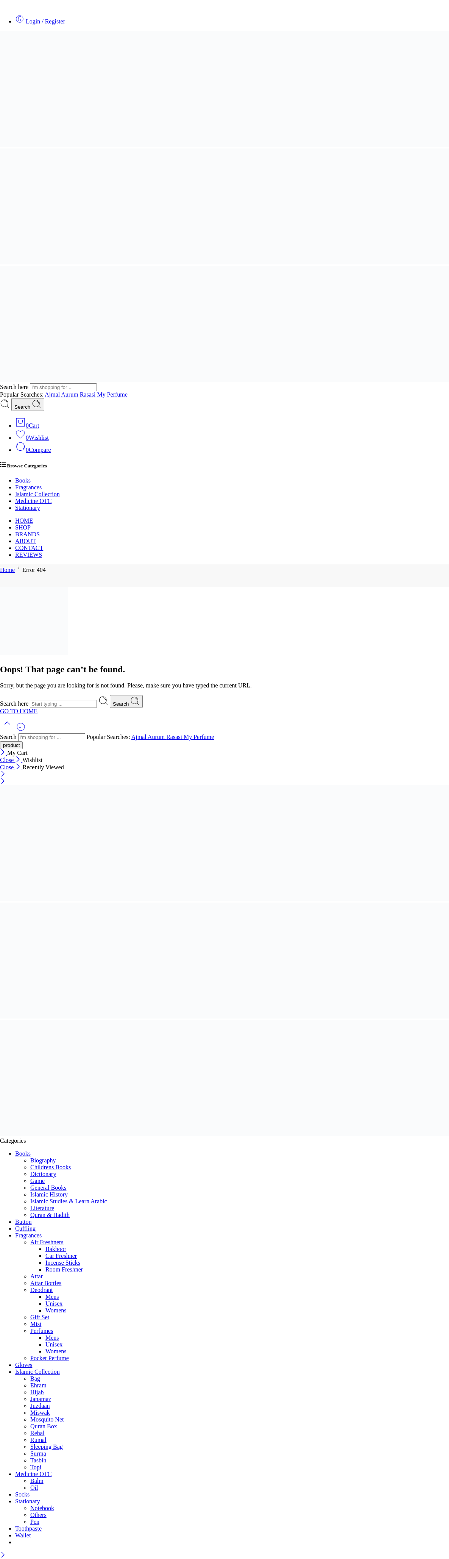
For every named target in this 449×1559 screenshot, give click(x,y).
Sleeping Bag (46, 1446)
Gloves (23, 1365)
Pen (34, 1521)
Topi (35, 1467)
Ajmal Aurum (62, 394)
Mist (35, 1324)
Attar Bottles (45, 1283)
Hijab (37, 1392)
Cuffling (25, 1228)
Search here (15, 387)
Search (27, 404)
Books (23, 480)
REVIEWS (28, 554)
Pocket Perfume (49, 1358)
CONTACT (29, 548)
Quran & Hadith (50, 1215)
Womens (56, 1310)
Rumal (38, 1440)
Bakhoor (55, 1249)
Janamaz (40, 1399)
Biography (43, 1160)
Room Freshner (64, 1269)
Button (23, 1221)
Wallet (23, 1535)
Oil (34, 1487)
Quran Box (43, 1426)
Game (37, 1181)
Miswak (40, 1412)
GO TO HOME (18, 711)
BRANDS (27, 534)
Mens (52, 1296)
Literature (42, 1208)
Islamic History (49, 1194)
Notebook (42, 1508)
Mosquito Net (47, 1419)
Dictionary (43, 1174)
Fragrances (28, 487)
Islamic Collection (37, 494)
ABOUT (25, 541)
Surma (38, 1453)
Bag (35, 1378)
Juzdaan (40, 1406)
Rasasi (88, 394)
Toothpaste (28, 1528)
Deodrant (41, 1290)
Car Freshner (61, 1256)
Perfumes (41, 1331)
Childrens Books (50, 1167)
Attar (36, 1276)
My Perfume (112, 394)
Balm (37, 1481)
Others (38, 1515)
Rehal (37, 1433)
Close (11, 760)
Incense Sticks (62, 1262)
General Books (48, 1187)
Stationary (27, 508)
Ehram (38, 1385)
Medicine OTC (33, 501)
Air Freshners (47, 1242)
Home (7, 570)
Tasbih (38, 1460)
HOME (24, 520)
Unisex (53, 1303)
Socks (22, 1494)
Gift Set (39, 1317)
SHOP (23, 527)
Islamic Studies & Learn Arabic (68, 1201)
